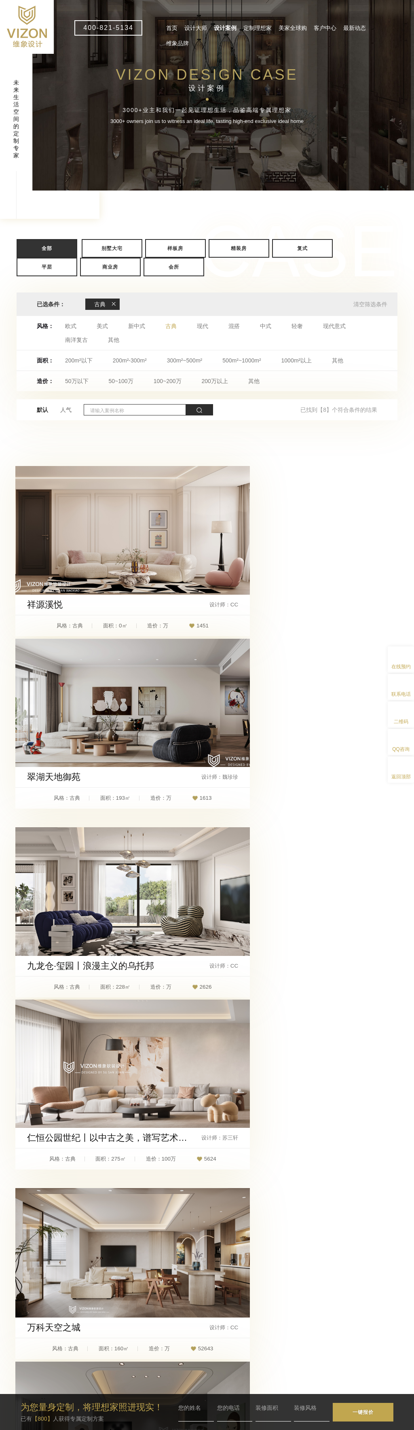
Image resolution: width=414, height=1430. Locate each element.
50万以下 (77, 381)
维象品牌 (177, 43)
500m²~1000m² (241, 360)
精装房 (239, 248)
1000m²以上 (296, 360)
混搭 (234, 326)
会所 (174, 267)
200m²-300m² (130, 360)
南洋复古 (76, 340)
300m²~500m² (185, 360)
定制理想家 (257, 28)
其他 (113, 340)
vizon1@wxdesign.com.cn (151, 1361)
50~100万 (121, 381)
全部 (47, 248)
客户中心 (325, 28)
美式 (102, 326)
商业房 (110, 267)
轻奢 (297, 326)
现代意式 (334, 326)
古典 (171, 326)
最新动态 (354, 28)
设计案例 (225, 28)
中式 (265, 326)
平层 (47, 267)
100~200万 (168, 381)
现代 (202, 326)
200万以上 (215, 381)
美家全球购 (293, 28)
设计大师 (195, 28)
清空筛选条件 (370, 304)
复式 (302, 248)
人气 (66, 410)
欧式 (70, 326)
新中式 (136, 326)
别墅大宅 (112, 248)
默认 (42, 410)
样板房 (175, 248)
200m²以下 (79, 360)
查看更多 (207, 1154)
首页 (171, 28)
